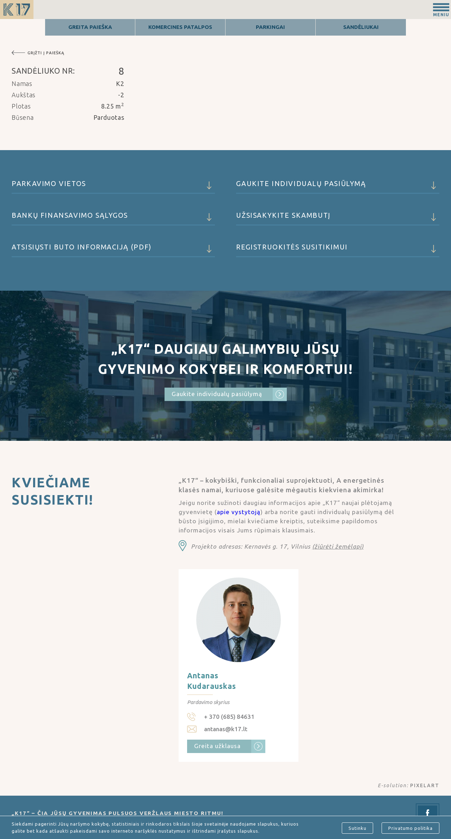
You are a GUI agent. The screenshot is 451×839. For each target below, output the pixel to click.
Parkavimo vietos (113, 187)
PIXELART (424, 785)
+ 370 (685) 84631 (229, 716)
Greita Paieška (90, 27)
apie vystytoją (238, 511)
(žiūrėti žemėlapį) (338, 546)
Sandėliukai (361, 27)
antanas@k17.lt (225, 729)
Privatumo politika (410, 828)
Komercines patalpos (180, 27)
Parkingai (270, 27)
